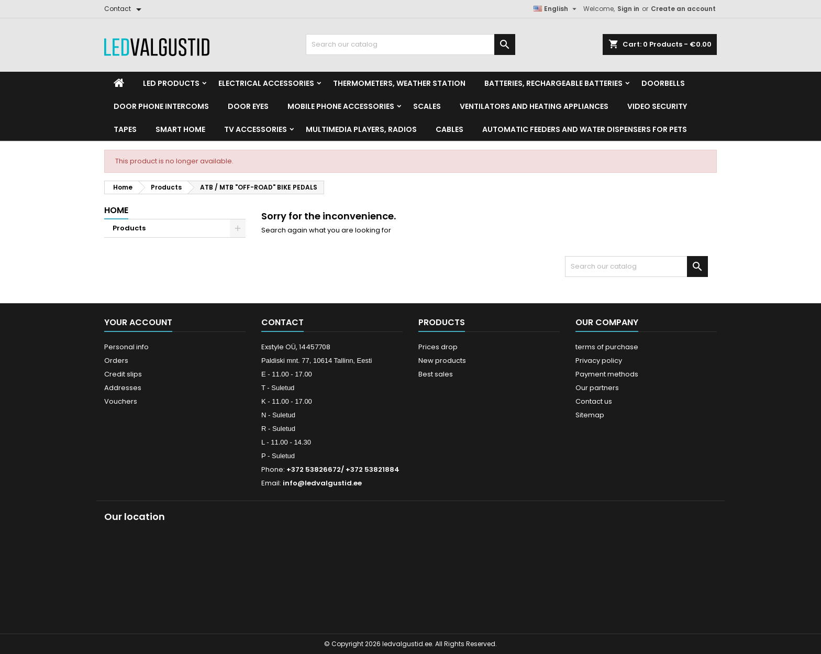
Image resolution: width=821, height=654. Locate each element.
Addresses (122, 388)
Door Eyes (248, 106)
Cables (449, 129)
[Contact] (124, 9)
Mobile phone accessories (340, 106)
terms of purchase (606, 347)
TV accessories (255, 129)
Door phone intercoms (161, 106)
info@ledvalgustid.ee (322, 483)
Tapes (125, 129)
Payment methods (606, 374)
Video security (657, 106)
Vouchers (120, 401)
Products (129, 228)
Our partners (597, 388)
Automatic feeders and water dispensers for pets (584, 129)
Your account (138, 322)
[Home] (119, 83)
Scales (427, 106)
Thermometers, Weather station (399, 83)
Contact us (593, 401)
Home (116, 210)
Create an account (683, 8)
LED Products (171, 83)
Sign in (628, 8)
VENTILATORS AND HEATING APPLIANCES (534, 106)
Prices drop (438, 347)
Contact (282, 322)
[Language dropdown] (556, 9)
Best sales (435, 374)
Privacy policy (598, 360)
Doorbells (663, 83)
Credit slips (123, 374)
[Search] (410, 44)
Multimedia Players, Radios (361, 129)
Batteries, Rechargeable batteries (553, 83)
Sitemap (589, 415)
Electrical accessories (266, 83)
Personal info (126, 347)
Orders (116, 360)
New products (442, 360)
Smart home (180, 129)
